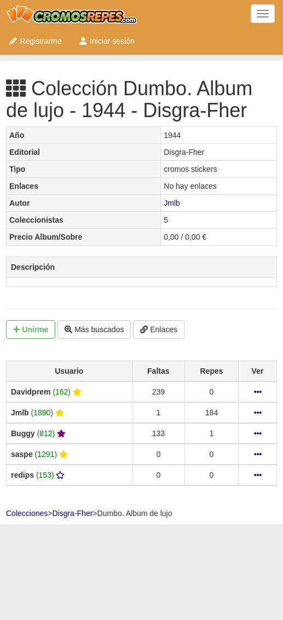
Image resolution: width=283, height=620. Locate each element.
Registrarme (35, 41)
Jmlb (172, 203)
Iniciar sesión (106, 41)
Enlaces (158, 329)
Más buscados (94, 329)
